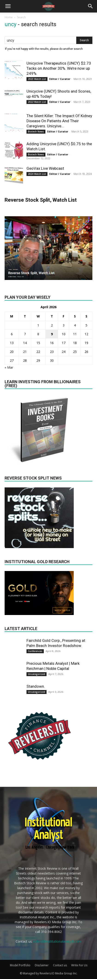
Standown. (35, 686)
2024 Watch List (37, 174)
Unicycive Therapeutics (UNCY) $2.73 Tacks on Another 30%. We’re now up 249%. (58, 68)
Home (9, 17)
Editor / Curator (59, 79)
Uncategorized (36, 674)
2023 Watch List (37, 79)
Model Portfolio (20, 965)
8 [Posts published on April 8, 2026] (38, 334)
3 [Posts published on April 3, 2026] (64, 325)
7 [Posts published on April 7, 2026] (25, 334)
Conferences (35, 651)
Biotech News (36, 131)
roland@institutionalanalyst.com (57, 941)
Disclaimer (42, 965)
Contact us (60, 965)
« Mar (9, 367)
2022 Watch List (37, 102)
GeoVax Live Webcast (45, 168)
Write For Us (79, 965)
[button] (7, 6)
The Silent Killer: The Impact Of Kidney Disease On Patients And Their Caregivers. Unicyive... (59, 120)
